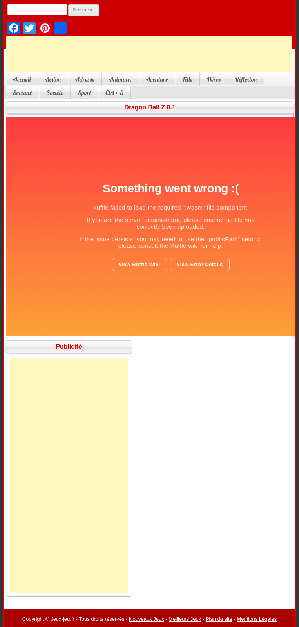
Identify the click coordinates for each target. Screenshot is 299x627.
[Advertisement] (149, 54)
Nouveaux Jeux (146, 619)
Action (53, 79)
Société (54, 93)
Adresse (84, 79)
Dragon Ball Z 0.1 (150, 107)
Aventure (157, 79)
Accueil (22, 79)
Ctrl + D (114, 93)
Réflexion (246, 79)
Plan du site (219, 619)
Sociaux (22, 93)
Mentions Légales (257, 619)
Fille (187, 79)
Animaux (120, 79)
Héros (213, 79)
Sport (84, 93)
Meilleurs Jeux (185, 619)
